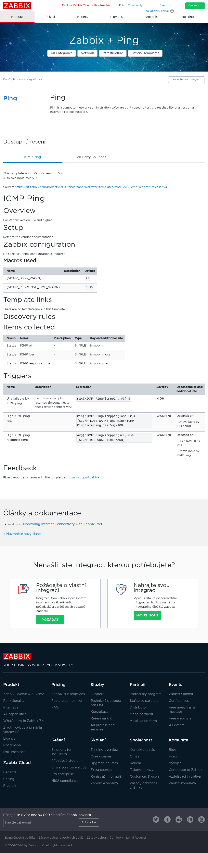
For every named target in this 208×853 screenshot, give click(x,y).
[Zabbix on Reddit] (179, 819)
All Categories (61, 53)
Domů (6, 79)
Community (135, 5)
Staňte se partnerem (146, 700)
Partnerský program (145, 694)
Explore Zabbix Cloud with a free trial (86, 5)
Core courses (101, 756)
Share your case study (69, 767)
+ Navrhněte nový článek (22, 534)
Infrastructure (113, 53)
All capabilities (14, 714)
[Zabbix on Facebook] (167, 819)
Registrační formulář (106, 776)
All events (176, 725)
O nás (134, 756)
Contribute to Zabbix (185, 770)
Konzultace (99, 711)
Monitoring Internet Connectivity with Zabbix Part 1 (63, 524)
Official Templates (145, 53)
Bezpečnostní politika (20, 838)
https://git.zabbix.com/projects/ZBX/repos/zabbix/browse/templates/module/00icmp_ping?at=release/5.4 (91, 187)
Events (175, 684)
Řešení (58, 740)
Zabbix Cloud (17, 762)
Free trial (10, 785)
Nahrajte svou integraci (186, 79)
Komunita (178, 740)
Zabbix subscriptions (68, 694)
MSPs (121, 5)
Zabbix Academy (104, 783)
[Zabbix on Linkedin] (190, 819)
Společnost (141, 740)
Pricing (8, 779)
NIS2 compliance (64, 780)
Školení (98, 740)
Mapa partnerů (141, 714)
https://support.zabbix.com (87, 477)
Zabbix (17, 5)
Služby (97, 684)
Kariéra (135, 763)
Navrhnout (147, 615)
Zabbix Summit (181, 694)
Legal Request (136, 838)
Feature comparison (67, 700)
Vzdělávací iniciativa (185, 776)
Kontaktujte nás (142, 749)
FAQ (55, 707)
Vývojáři (175, 763)
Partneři (138, 684)
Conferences (179, 700)
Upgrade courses (104, 763)
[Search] (154, 5)
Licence (9, 738)
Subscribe (89, 822)
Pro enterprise (62, 774)
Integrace (10, 707)
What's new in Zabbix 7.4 (23, 721)
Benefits (9, 772)
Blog (172, 749)
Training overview (105, 749)
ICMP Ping (32, 157)
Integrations (33, 79)
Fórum (174, 756)
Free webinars (180, 718)
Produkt (18, 79)
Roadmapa (12, 745)
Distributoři (138, 707)
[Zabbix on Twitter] (156, 819)
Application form (143, 721)
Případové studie (64, 760)
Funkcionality (14, 700)
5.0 (34, 178)
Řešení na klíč (101, 718)
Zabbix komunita (182, 783)
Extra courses (101, 770)
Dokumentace (14, 752)
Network (87, 53)
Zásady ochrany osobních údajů (61, 838)
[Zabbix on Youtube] (201, 819)
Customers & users (144, 776)
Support (97, 694)
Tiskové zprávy (141, 770)
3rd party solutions (91, 157)
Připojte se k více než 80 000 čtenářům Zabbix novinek (47, 815)
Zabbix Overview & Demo (23, 694)
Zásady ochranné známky (105, 838)
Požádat (50, 619)
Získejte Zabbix (196, 5)
